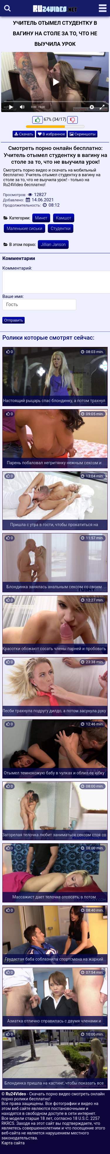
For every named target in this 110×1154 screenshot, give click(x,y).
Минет (41, 218)
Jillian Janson (53, 244)
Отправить (13, 320)
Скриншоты (83, 134)
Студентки (60, 228)
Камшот (63, 218)
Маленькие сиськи (24, 228)
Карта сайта (13, 1143)
